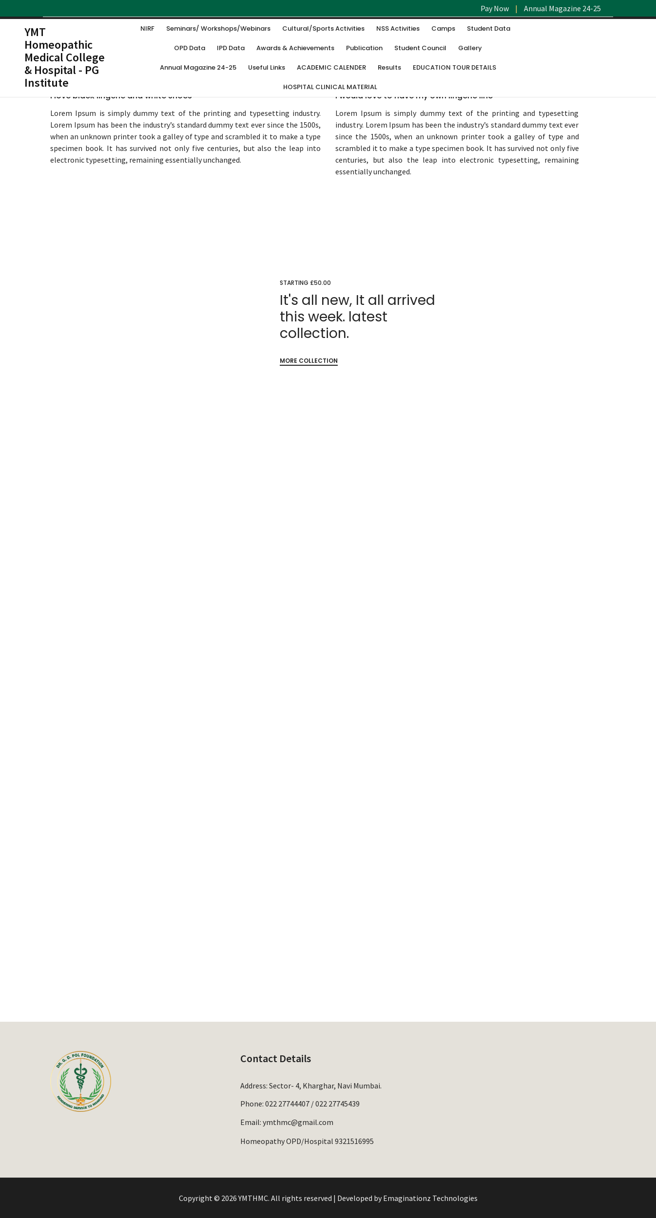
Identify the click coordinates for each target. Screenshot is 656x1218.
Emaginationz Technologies (430, 1198)
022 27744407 (287, 1103)
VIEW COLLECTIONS (402, 786)
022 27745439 (337, 1103)
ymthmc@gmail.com (298, 1121)
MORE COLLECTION (309, 360)
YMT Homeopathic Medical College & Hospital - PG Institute (64, 57)
